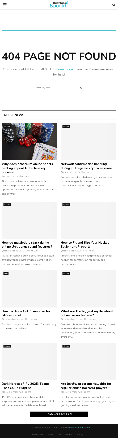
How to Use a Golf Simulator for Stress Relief (26, 313)
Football (69, 434)
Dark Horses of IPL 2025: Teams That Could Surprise (25, 386)
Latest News (13, 115)
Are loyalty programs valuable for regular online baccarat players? (86, 386)
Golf (6, 273)
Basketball (37, 434)
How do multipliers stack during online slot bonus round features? (27, 244)
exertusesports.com (79, 427)
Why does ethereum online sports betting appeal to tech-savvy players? (27, 168)
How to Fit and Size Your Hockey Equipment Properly (85, 244)
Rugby (80, 434)
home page (64, 69)
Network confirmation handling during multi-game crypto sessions (86, 166)
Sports (66, 205)
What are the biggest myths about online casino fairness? (87, 313)
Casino (7, 126)
